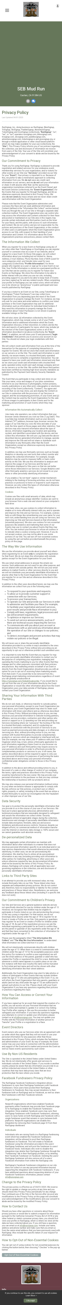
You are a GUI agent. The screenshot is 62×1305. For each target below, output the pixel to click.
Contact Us (8, 1261)
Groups (6, 1239)
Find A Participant (11, 1250)
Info (4, 1234)
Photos (6, 1272)
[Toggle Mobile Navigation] (7, 10)
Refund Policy (9, 1256)
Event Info (7, 1245)
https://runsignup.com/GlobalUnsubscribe (20, 626)
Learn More (30, 1296)
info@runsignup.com (23, 962)
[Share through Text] (33, 40)
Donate (5, 1283)
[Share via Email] (28, 40)
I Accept (30, 1300)
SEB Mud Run (31, 28)
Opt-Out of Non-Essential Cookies (21, 1200)
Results (6, 1267)
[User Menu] (57, 5)
